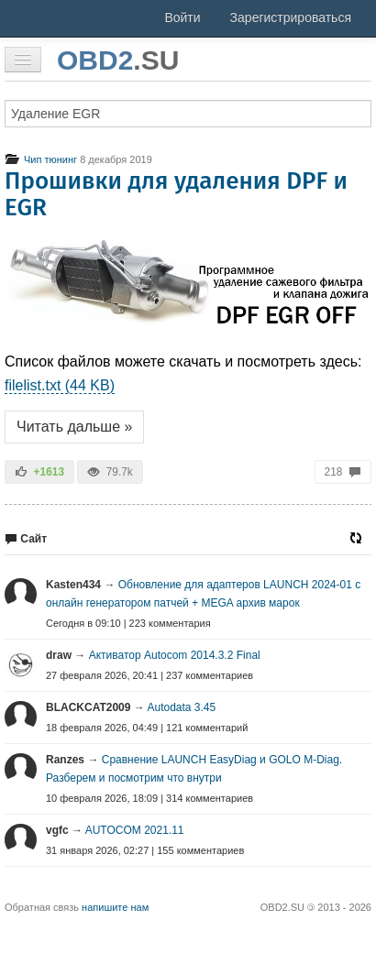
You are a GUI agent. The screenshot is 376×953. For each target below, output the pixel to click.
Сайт (26, 538)
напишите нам (115, 907)
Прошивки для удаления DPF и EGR (176, 194)
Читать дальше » (74, 426)
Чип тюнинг (41, 159)
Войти (182, 17)
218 (343, 472)
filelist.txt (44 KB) (60, 385)
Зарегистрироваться (290, 17)
